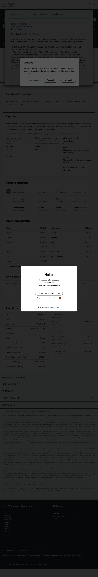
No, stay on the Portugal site (49, 298)
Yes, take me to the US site (49, 293)
